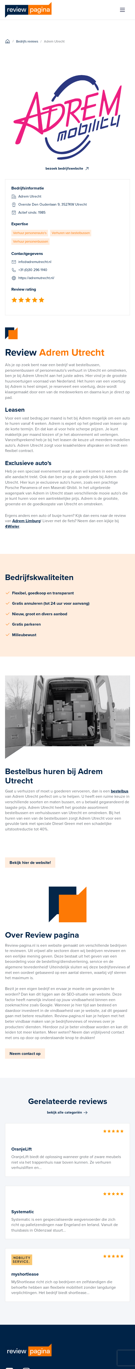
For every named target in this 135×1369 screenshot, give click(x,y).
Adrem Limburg (26, 521)
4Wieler (12, 526)
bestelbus (119, 791)
